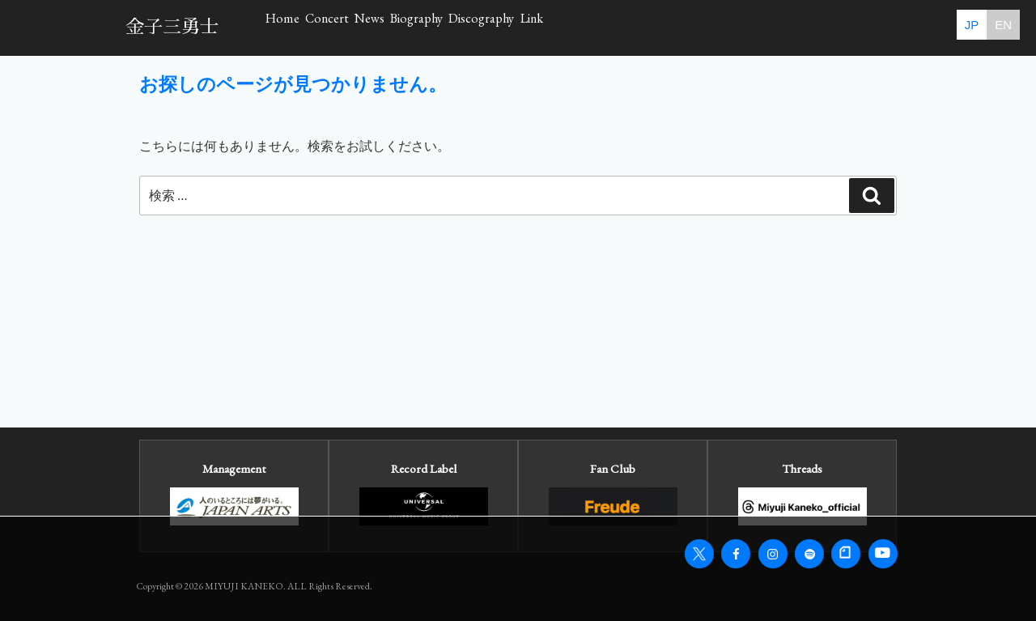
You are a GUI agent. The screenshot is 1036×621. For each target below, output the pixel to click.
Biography (586, 27)
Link (805, 27)
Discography (703, 27)
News (489, 27)
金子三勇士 (172, 27)
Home (306, 27)
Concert (398, 27)
